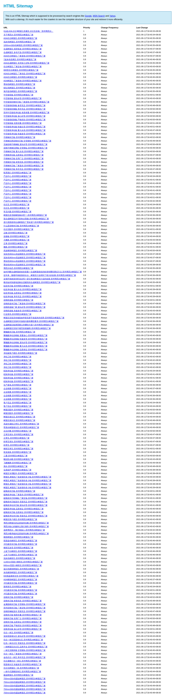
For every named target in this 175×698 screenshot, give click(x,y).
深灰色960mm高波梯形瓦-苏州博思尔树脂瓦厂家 (25, 254)
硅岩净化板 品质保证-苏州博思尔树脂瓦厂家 (23, 293)
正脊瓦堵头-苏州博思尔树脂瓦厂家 (18, 434)
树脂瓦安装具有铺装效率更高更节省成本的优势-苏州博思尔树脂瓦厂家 (34, 318)
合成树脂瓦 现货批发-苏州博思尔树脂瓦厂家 (23, 49)
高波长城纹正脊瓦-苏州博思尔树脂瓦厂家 (21, 424)
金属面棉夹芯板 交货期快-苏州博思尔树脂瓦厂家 (25, 604)
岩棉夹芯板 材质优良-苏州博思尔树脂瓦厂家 (23, 601)
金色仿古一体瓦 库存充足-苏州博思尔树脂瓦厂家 (25, 657)
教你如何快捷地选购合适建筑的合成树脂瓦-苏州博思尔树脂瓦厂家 (32, 282)
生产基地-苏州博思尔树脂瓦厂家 (17, 385)
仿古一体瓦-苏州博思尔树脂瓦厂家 (18, 632)
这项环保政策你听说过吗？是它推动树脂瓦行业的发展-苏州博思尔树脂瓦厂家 (37, 279)
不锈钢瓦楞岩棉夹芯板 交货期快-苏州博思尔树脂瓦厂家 (27, 141)
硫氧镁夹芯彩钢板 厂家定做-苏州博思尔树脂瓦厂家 (25, 498)
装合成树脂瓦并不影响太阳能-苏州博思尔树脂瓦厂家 (26, 219)
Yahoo (113, 16)
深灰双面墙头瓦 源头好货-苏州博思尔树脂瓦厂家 (25, 636)
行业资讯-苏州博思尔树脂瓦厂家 (17, 314)
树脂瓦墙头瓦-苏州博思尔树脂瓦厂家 (19, 417)
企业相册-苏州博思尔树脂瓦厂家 (17, 388)
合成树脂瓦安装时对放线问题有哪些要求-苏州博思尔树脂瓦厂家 (31, 321)
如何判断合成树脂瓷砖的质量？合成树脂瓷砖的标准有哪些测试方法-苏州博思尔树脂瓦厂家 (43, 272)
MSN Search (99, 16)
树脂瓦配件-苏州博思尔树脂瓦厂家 (18, 410)
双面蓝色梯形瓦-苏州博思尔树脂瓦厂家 (20, 541)
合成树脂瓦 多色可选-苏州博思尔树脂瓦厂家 (23, 52)
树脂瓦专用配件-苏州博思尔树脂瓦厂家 (20, 473)
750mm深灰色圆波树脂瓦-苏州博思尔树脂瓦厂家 (25, 678)
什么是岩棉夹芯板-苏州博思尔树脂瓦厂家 (21, 226)
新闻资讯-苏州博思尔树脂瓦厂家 (17, 586)
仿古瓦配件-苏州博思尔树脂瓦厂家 (18, 229)
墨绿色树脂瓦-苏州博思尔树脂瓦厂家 (19, 84)
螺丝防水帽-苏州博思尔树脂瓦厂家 (18, 459)
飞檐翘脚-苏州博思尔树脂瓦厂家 (17, 463)
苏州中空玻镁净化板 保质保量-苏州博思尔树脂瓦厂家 (26, 112)
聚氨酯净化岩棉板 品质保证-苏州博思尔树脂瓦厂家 (25, 349)
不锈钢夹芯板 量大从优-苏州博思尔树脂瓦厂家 (24, 151)
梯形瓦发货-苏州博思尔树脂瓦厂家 (18, 548)
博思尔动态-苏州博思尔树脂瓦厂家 (18, 268)
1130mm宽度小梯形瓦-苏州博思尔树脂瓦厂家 (23, 562)
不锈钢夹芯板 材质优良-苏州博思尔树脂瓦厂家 (24, 162)
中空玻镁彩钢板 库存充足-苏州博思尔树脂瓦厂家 (25, 109)
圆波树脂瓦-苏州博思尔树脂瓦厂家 (18, 675)
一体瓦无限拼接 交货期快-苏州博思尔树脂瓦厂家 (25, 650)
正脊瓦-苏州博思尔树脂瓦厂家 (16, 438)
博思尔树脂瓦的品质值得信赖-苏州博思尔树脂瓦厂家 (26, 523)
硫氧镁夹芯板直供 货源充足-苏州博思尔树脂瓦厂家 (25, 502)
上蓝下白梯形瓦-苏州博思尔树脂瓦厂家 (20, 551)
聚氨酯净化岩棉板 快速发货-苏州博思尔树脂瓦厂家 (25, 339)
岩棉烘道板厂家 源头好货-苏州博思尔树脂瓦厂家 (25, 307)
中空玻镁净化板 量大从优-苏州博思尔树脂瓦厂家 (25, 130)
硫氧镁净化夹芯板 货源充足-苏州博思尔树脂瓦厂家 (25, 516)
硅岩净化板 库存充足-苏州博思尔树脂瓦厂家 (23, 296)
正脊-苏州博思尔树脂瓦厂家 (16, 243)
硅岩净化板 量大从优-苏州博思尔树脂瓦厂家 (23, 289)
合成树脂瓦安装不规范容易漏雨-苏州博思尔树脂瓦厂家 (27, 328)
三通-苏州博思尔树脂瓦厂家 (16, 456)
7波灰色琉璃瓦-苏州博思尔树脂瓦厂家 (20, 59)
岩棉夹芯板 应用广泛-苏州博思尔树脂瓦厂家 (23, 618)
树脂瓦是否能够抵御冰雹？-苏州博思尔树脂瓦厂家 (25, 215)
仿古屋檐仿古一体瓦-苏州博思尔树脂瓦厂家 (22, 661)
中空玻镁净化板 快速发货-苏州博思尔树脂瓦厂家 (25, 134)
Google (88, 16)
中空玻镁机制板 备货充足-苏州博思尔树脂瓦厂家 (25, 105)
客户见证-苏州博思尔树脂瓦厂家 (17, 403)
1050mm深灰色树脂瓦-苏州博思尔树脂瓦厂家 (23, 45)
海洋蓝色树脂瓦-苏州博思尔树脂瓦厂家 (20, 91)
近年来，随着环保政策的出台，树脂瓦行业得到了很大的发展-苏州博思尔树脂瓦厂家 (40, 275)
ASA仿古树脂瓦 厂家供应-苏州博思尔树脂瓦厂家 (25, 74)
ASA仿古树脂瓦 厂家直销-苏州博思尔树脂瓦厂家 (25, 56)
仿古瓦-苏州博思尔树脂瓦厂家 (16, 204)
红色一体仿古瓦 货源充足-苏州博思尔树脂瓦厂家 (25, 643)
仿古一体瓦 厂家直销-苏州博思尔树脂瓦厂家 (23, 654)
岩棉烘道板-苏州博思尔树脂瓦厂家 (18, 300)
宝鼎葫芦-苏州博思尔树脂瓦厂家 (17, 470)
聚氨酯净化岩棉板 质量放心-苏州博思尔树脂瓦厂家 (25, 335)
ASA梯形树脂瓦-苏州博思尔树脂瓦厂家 (20, 579)
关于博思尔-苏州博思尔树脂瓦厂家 (18, 35)
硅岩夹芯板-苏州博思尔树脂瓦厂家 (18, 286)
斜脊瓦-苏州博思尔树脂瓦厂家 (16, 445)
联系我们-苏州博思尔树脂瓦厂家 (17, 173)
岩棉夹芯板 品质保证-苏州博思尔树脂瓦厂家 (23, 622)
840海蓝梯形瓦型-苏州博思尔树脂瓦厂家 (21, 576)
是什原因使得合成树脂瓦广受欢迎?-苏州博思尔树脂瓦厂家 (29, 222)
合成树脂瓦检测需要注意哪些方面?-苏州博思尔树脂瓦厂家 (29, 325)
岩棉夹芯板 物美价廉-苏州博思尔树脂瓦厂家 (23, 615)
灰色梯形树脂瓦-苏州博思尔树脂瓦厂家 (20, 572)
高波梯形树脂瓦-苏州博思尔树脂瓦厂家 (20, 250)
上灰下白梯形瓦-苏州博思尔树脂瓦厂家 (20, 555)
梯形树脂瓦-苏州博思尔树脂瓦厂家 (18, 537)
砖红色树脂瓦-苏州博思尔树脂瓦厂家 (19, 88)
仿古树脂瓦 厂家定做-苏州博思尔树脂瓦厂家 (23, 66)
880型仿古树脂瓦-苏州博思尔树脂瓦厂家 (21, 70)
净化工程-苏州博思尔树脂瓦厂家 (17, 357)
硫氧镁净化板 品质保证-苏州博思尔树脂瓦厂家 (24, 509)
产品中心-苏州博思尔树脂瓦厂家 (17, 176)
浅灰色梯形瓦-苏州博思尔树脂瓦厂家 (19, 558)
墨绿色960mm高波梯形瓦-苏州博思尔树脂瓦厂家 (25, 261)
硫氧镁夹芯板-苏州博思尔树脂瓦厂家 (19, 491)
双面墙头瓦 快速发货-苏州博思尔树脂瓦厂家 (23, 664)
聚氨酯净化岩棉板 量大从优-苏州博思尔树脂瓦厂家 (25, 346)
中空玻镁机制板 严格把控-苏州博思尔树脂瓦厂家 (25, 120)
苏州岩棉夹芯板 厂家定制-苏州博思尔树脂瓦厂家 (25, 608)
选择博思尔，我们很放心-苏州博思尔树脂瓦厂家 (24, 530)
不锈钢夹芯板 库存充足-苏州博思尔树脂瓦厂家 (24, 169)
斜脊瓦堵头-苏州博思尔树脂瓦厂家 (18, 441)
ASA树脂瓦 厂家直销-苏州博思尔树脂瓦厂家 (23, 81)
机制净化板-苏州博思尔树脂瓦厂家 (18, 371)
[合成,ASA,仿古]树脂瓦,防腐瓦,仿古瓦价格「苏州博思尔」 (28, 31)
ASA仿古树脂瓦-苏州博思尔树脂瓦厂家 (20, 38)
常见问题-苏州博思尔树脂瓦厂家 (17, 211)
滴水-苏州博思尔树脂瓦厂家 (16, 466)
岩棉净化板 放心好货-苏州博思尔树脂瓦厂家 (23, 629)
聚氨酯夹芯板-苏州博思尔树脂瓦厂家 (19, 332)
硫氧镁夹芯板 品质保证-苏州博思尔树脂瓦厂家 (24, 512)
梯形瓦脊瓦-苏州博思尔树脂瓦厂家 (18, 449)
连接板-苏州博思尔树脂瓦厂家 (16, 236)
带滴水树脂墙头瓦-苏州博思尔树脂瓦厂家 (21, 427)
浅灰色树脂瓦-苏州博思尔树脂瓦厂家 (19, 42)
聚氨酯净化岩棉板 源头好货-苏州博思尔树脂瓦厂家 (25, 342)
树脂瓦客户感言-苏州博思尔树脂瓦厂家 (20, 519)
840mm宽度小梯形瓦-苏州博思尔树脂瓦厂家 (23, 565)
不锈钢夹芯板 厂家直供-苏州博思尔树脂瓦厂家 (24, 166)
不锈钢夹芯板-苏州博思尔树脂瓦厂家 (19, 137)
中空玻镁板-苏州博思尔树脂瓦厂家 (18, 95)
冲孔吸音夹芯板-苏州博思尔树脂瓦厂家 (20, 544)
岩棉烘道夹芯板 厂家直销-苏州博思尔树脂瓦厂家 (25, 303)
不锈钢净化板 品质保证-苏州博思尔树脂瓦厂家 (24, 155)
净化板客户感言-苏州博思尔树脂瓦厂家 (20, 353)
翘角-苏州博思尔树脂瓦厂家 (16, 247)
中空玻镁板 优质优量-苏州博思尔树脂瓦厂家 (23, 123)
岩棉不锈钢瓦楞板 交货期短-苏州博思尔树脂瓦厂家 (25, 148)
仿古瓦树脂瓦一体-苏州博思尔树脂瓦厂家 (21, 668)
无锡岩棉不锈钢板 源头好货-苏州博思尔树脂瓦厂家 (25, 144)
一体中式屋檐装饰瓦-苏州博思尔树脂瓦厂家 (22, 671)
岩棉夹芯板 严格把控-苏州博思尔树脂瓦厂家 (23, 625)
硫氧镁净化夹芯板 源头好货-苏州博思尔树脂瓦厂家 (25, 505)
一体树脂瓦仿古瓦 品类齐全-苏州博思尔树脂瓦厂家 (25, 647)
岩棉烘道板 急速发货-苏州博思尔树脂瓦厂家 (23, 311)
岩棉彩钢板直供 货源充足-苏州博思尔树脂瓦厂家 (25, 611)
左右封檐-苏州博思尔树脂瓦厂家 (17, 431)
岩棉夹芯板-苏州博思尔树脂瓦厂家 (18, 597)
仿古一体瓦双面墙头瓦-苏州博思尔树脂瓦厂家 (23, 640)
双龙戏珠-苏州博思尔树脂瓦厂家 (17, 452)
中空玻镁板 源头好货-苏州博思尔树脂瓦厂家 (23, 98)
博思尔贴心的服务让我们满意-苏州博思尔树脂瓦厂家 (26, 526)
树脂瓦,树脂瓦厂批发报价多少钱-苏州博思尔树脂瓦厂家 (27, 477)
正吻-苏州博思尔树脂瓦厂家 (16, 233)
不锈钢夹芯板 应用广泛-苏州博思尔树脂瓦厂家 (24, 158)
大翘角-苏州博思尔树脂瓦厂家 (16, 240)
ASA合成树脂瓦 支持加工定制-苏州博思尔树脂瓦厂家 (26, 63)
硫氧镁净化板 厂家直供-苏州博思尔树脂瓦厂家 (24, 495)
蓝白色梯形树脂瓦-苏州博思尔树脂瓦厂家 (21, 569)
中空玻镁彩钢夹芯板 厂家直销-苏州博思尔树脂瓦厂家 (26, 102)
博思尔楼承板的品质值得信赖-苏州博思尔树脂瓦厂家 (26, 533)
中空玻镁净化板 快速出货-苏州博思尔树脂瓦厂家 (25, 127)
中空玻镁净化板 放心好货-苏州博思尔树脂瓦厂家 (25, 116)
